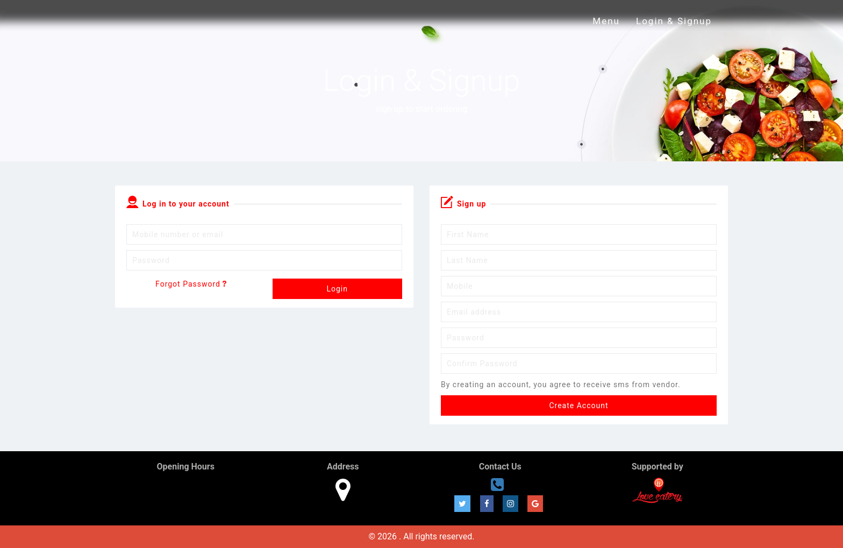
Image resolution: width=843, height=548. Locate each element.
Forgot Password (191, 284)
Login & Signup (674, 21)
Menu (606, 21)
